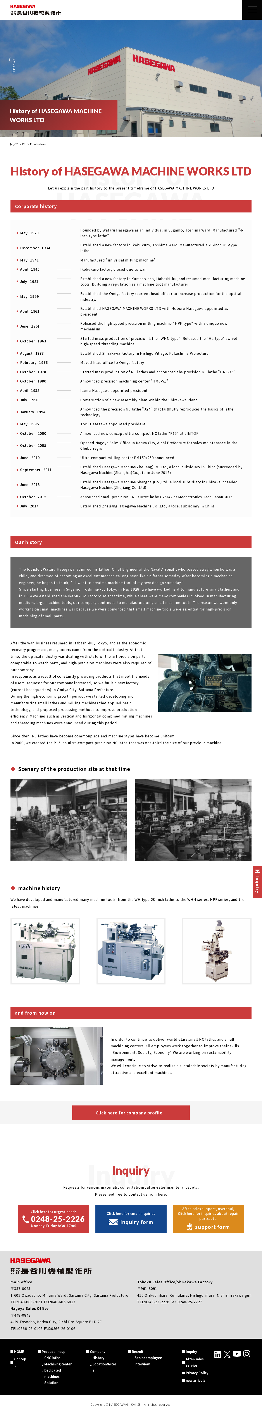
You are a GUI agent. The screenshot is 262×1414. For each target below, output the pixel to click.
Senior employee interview (148, 1360)
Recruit (137, 1351)
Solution (51, 1382)
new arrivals (195, 1380)
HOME (19, 1351)
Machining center (58, 1364)
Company (97, 1351)
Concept (20, 1362)
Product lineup (54, 1351)
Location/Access (105, 1367)
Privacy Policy (197, 1372)
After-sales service (195, 1362)
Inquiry (191, 1351)
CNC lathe (52, 1357)
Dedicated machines (52, 1373)
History (99, 1357)
